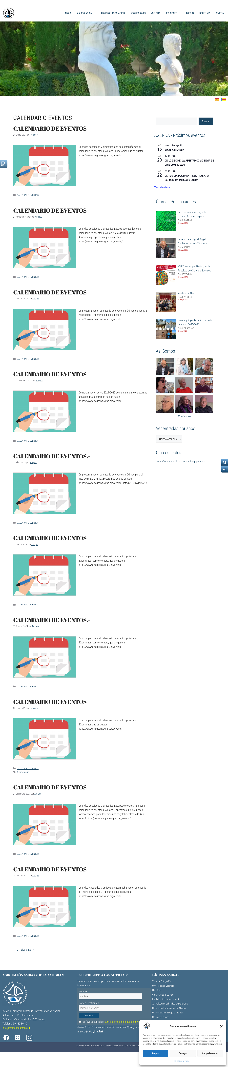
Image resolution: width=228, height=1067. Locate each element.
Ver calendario (162, 187)
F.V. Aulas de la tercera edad (165, 999)
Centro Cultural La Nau (162, 994)
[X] (21, 1038)
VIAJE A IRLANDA (174, 149)
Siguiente (27, 949)
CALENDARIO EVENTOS (28, 195)
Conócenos (184, 416)
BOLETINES (204, 13)
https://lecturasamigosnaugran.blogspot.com (180, 461)
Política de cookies (181, 1061)
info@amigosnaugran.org (16, 1027)
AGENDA (190, 13)
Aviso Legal (112, 1045)
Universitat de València (163, 985)
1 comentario (23, 772)
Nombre (83, 991)
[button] (221, 1026)
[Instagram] (34, 1038)
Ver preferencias (210, 1053)
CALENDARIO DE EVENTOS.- (51, 456)
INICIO (67, 13)
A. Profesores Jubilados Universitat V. (170, 1003)
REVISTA (219, 13)
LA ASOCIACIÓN (85, 13)
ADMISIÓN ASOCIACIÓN (113, 13)
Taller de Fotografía (161, 981)
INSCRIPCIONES (138, 13)
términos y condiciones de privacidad (125, 1021)
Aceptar (155, 1053)
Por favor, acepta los (112, 1021)
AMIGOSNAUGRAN (97, 1045)
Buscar (206, 121)
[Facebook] (8, 1038)
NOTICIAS (156, 13)
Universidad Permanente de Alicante (169, 1008)
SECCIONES (173, 13)
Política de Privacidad (131, 1045)
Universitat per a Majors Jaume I (167, 1012)
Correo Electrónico (89, 1003)
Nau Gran (156, 990)
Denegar (183, 1053)
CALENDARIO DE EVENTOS (50, 128)
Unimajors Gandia (160, 1017)
